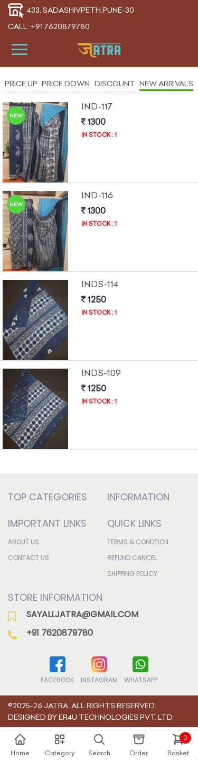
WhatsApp (140, 669)
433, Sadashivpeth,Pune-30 (71, 10)
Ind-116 (97, 195)
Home (20, 744)
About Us (23, 541)
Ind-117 (96, 106)
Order (138, 744)
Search (99, 744)
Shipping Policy (132, 573)
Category (59, 744)
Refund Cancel (132, 557)
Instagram (99, 669)
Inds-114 (100, 284)
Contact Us (28, 557)
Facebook (57, 669)
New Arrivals (166, 83)
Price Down (66, 83)
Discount (115, 83)
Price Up (21, 83)
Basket (179, 744)
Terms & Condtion (137, 541)
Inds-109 (101, 373)
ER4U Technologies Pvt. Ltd (116, 717)
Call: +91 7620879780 (49, 26)
